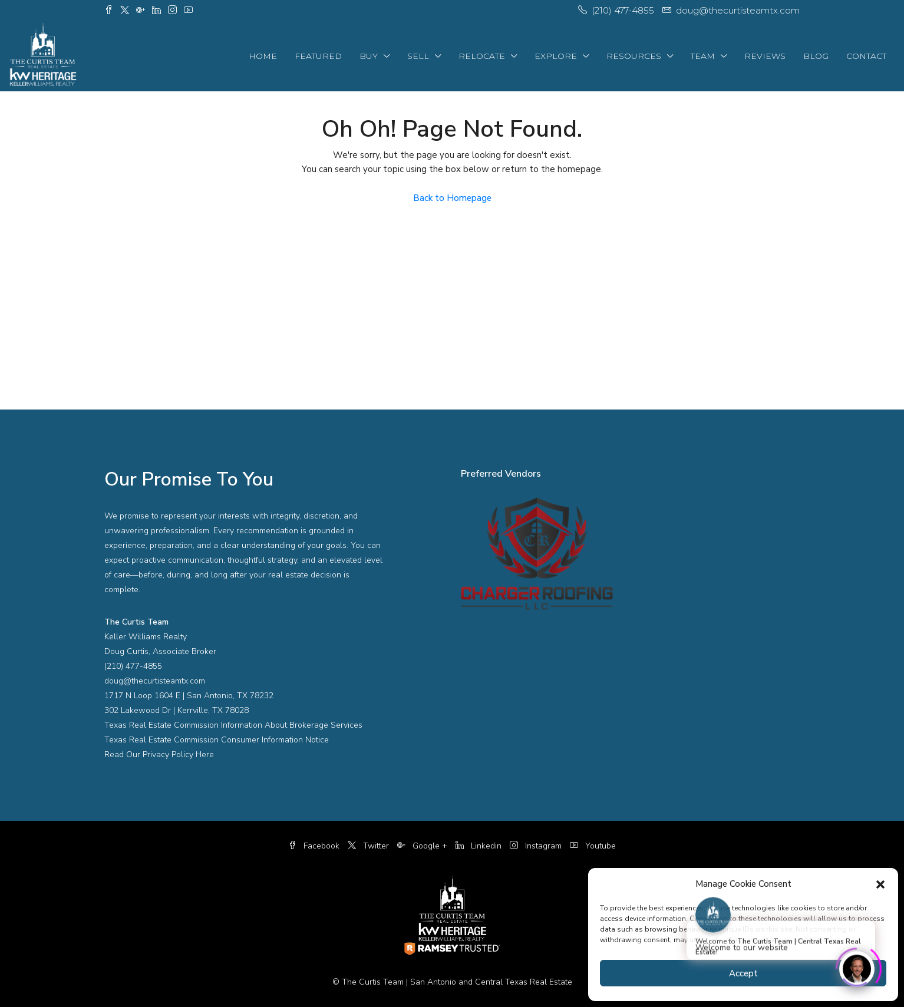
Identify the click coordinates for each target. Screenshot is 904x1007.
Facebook (315, 845)
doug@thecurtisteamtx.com (154, 680)
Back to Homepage (452, 198)
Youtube (593, 845)
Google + (423, 845)
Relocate (481, 56)
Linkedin (480, 845)
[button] (880, 884)
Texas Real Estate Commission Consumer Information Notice (216, 739)
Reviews (765, 56)
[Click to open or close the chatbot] (857, 967)
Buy (368, 56)
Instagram (537, 845)
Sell (418, 56)
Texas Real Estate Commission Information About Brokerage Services (233, 725)
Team (703, 56)
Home (263, 56)
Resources (633, 56)
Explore (556, 56)
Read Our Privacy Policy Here (159, 754)
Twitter (369, 845)
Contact (866, 56)
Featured (318, 56)
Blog (816, 56)
